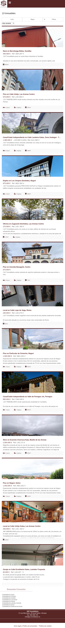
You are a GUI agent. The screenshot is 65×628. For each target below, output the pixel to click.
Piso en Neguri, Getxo (12, 483)
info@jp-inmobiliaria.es (32, 617)
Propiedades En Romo (8, 604)
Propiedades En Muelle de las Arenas (12, 606)
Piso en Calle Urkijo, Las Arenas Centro (19, 94)
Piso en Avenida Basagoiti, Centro (16, 267)
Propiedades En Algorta (8, 601)
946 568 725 (34, 615)
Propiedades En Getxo (8, 594)
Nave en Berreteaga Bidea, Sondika (17, 51)
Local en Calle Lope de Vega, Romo (17, 310)
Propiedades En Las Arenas (9, 599)
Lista (12, 19)
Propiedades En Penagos (9, 596)
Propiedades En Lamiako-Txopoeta (11, 603)
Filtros (54, 19)
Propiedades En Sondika (9, 598)
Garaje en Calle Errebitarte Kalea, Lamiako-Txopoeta (24, 569)
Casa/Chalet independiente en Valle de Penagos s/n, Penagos (27, 397)
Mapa (32, 19)
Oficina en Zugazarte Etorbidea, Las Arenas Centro (23, 224)
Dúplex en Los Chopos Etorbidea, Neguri (19, 181)
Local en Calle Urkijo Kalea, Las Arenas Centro (21, 526)
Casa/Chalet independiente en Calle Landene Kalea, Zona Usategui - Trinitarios (32, 137)
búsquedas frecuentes (16, 589)
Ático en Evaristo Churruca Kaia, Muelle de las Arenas (24, 440)
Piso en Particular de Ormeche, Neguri (18, 353)
